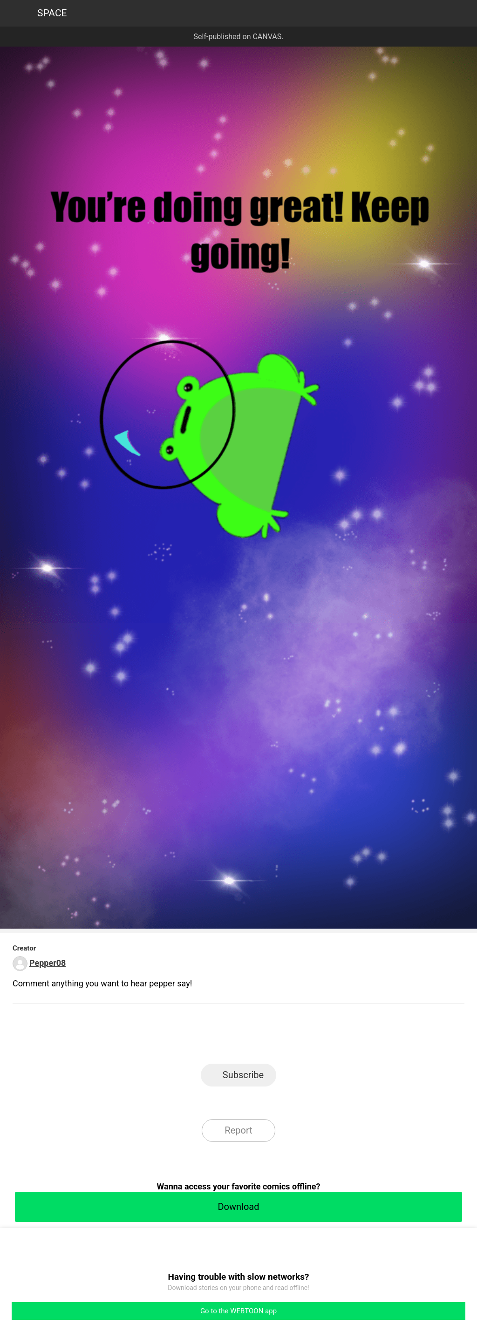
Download (238, 1206)
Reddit (322, 1036)
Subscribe (243, 1074)
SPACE (52, 13)
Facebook (196, 1036)
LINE (154, 1036)
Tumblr (280, 1036)
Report (238, 1130)
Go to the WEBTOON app (238, 1311)
